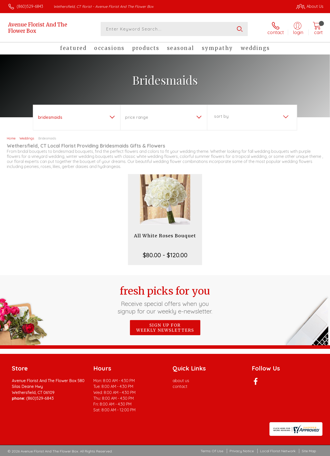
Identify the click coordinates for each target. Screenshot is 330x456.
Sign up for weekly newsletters (165, 328)
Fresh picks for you (165, 300)
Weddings (26, 138)
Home (11, 138)
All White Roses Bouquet (165, 236)
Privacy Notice (242, 451)
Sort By (221, 116)
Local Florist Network (277, 451)
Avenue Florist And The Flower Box (37, 27)
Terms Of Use (212, 451)
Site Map (309, 451)
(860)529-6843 (30, 6)
